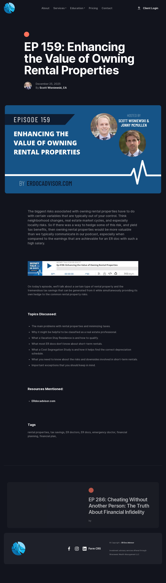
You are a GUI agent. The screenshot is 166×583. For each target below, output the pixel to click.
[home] (9, 8)
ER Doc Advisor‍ (127, 543)
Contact (107, 8)
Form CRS (95, 548)
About (45, 8)
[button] (59, 8)
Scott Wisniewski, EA (53, 87)
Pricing (93, 8)
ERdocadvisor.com (43, 401)
